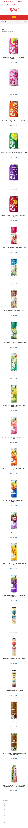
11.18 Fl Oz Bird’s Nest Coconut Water (14, 278)
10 (4, 819)
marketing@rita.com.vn (15, 4)
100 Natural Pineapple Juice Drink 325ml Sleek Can (14, 406)
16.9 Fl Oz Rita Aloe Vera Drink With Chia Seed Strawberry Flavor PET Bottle (14, 786)
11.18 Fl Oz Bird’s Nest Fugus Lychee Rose (14, 247)
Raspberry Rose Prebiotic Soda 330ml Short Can (14, 89)
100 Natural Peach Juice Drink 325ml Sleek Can (14, 438)
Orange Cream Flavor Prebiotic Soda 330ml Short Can (14, 121)
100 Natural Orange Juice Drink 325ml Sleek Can (14, 469)
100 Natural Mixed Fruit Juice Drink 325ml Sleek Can (14, 501)
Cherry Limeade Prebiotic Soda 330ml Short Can (14, 216)
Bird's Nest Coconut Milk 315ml (14, 690)
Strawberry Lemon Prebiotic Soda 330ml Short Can (14, 58)
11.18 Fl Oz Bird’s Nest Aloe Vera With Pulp (14, 342)
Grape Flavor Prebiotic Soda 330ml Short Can (14, 184)
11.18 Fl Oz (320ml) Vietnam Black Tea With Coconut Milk (14, 722)
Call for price (14, 62)
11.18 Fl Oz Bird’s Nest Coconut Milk (14, 310)
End (5, 822)
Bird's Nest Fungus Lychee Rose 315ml (14, 658)
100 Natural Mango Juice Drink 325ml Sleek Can (14, 564)
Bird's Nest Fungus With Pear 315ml (14, 627)
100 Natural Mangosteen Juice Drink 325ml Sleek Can (14, 532)
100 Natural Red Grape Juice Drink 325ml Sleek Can (14, 596)
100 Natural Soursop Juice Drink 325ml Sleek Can (14, 374)
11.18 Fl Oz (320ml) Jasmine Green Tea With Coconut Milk (14, 754)
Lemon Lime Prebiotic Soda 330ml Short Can (14, 152)
